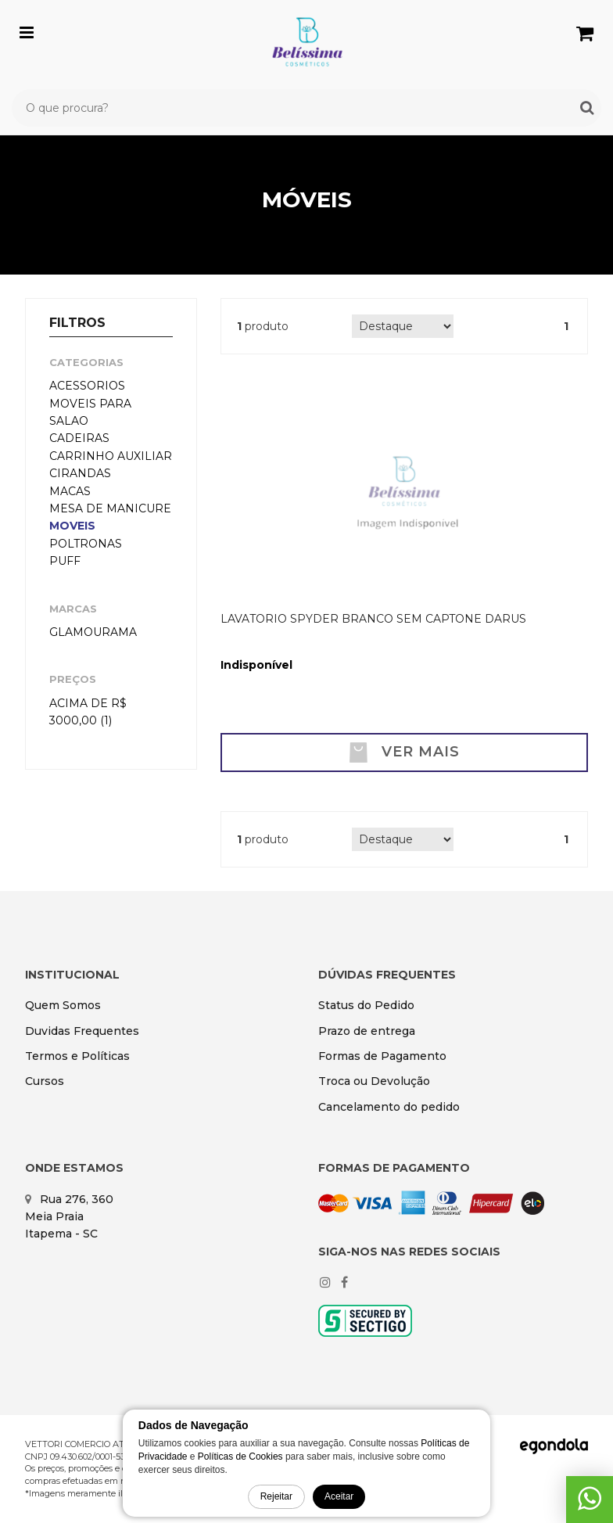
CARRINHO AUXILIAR (110, 456)
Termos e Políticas (77, 1056)
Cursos (44, 1081)
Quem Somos (63, 1005)
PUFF (65, 561)
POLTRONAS (85, 544)
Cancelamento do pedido (389, 1107)
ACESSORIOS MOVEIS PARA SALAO (90, 403)
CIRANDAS (80, 473)
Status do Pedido (366, 1005)
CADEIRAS (79, 438)
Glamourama (93, 632)
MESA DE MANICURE (110, 508)
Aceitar (338, 1496)
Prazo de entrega (366, 1031)
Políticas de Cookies (240, 1456)
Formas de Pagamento (382, 1056)
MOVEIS (72, 526)
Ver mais (405, 752)
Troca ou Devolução (374, 1081)
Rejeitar (276, 1496)
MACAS (70, 491)
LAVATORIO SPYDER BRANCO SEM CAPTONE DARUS (373, 619)
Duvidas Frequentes (82, 1031)
